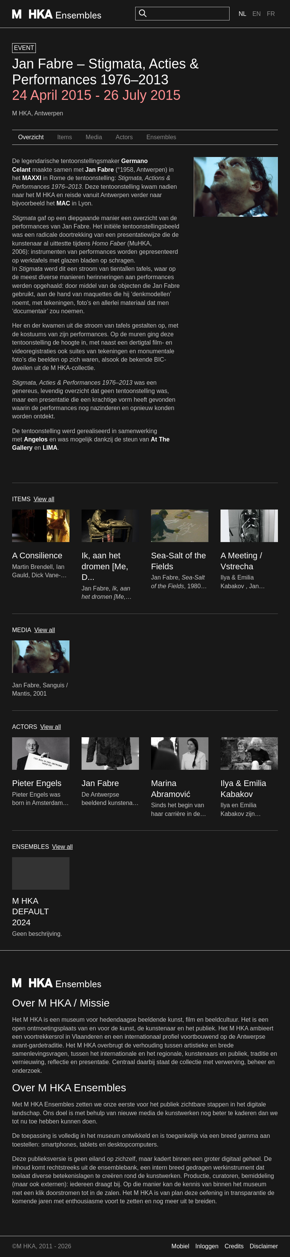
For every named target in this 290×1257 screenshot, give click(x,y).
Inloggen (206, 1246)
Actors (124, 137)
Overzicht (31, 137)
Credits (234, 1246)
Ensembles (161, 137)
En (256, 14)
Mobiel (180, 1246)
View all (44, 499)
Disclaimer (264, 1246)
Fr (271, 14)
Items (64, 137)
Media (94, 137)
